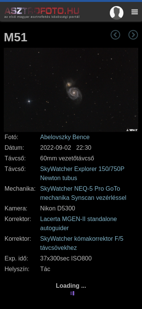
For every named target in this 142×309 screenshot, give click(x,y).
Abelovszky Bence (65, 137)
